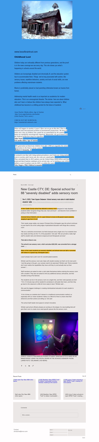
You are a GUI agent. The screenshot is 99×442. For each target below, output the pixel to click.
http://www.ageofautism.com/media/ (27, 114)
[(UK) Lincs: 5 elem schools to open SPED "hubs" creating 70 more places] (74, 385)
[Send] (83, 437)
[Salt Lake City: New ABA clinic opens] (24, 385)
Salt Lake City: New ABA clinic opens (22, 395)
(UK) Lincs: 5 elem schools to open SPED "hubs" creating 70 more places (74, 395)
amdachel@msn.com (21, 431)
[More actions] (77, 185)
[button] (70, 174)
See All (84, 376)
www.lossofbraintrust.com (26, 51)
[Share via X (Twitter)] (25, 365)
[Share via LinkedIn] (29, 365)
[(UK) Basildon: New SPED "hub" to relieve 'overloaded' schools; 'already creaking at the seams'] (49, 385)
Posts (14, 174)
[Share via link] (33, 365)
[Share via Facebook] (21, 365)
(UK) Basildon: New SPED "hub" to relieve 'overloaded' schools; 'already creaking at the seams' (49, 395)
